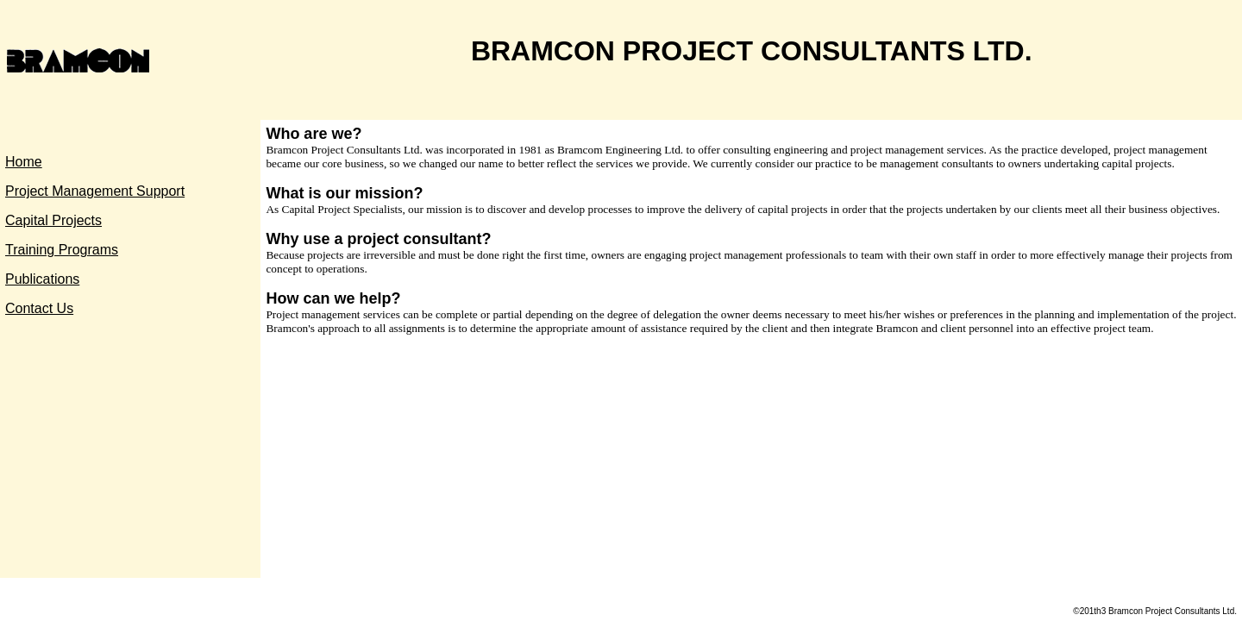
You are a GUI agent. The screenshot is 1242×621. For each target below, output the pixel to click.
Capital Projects (53, 220)
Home (23, 161)
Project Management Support (95, 191)
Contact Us (39, 308)
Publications (42, 279)
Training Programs (61, 249)
